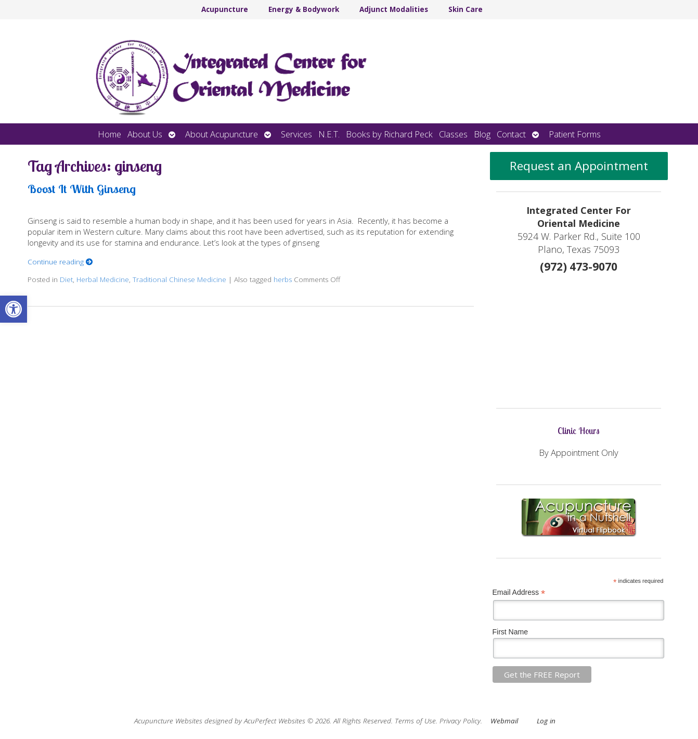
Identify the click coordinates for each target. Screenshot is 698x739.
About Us (144, 134)
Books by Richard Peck (389, 134)
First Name (510, 632)
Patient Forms (575, 134)
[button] (13, 309)
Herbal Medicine (102, 279)
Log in (546, 720)
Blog (482, 134)
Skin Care (465, 9)
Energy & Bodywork (303, 9)
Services (296, 134)
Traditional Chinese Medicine (179, 279)
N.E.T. (329, 134)
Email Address (519, 592)
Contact (511, 134)
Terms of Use (415, 720)
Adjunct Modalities (393, 9)
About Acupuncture (221, 134)
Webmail (504, 720)
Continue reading (60, 261)
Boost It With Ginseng (82, 188)
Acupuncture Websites (168, 720)
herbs (283, 279)
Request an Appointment (579, 166)
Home (109, 134)
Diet (66, 279)
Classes (453, 134)
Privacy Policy (460, 720)
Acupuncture (224, 9)
